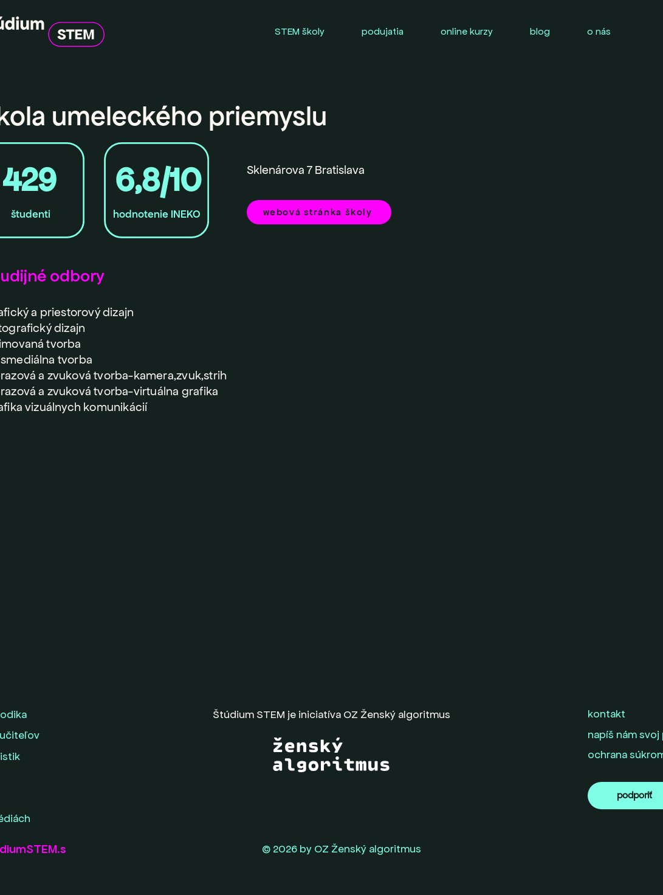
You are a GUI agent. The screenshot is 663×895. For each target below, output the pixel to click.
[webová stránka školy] (319, 212)
